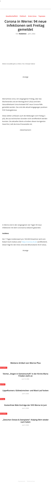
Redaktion (23, 34)
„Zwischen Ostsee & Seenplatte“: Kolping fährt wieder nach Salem (25, 421)
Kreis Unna (32, 16)
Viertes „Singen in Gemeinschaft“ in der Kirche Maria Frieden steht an (25, 375)
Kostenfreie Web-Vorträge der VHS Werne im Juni (25, 405)
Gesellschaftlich (12, 16)
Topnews (41, 16)
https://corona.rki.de (29, 242)
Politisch (23, 16)
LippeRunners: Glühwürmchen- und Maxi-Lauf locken (25, 390)
